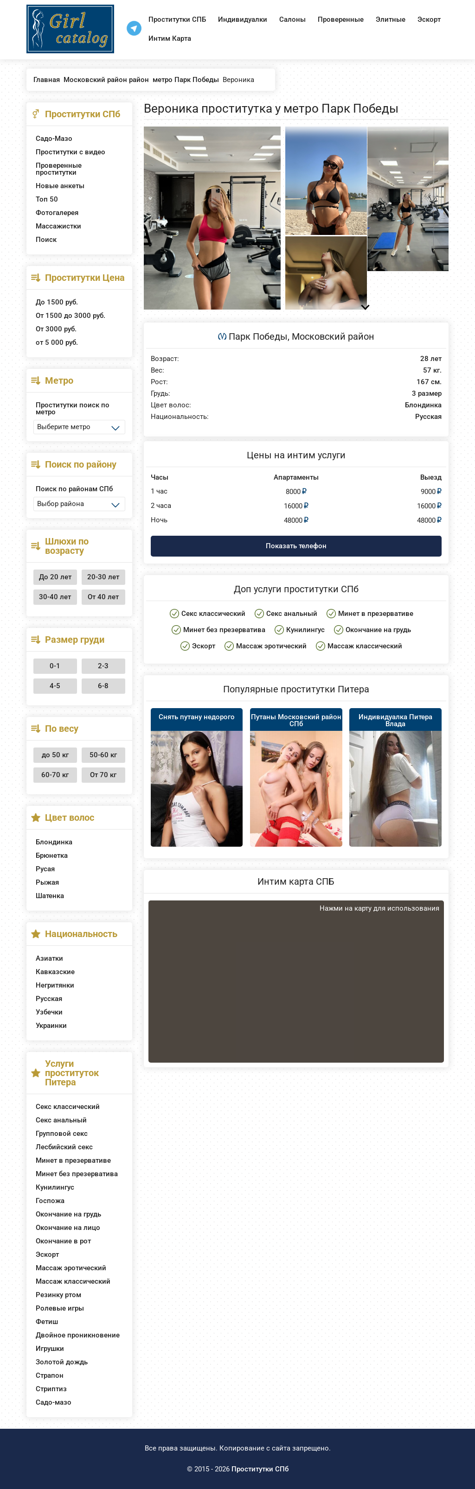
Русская (49, 999)
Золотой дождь (62, 1362)
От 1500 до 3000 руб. (70, 315)
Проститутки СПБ (177, 19)
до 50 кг (55, 755)
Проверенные (341, 19)
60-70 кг (55, 775)
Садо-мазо (53, 1402)
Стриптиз (51, 1389)
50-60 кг (103, 755)
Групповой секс (62, 1133)
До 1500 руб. (57, 302)
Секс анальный (61, 1120)
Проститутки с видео (70, 152)
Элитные (390, 19)
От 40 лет (103, 597)
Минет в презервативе (73, 1160)
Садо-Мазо (54, 138)
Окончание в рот (63, 1241)
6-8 (103, 686)
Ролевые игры (60, 1308)
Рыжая (47, 882)
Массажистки (58, 226)
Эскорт (429, 19)
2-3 (103, 666)
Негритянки (55, 985)
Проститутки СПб (260, 1469)
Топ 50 (47, 199)
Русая (45, 869)
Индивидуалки (242, 19)
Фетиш (47, 1322)
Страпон (50, 1375)
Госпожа (50, 1201)
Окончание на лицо (68, 1227)
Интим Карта (169, 38)
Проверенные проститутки (59, 169)
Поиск (46, 239)
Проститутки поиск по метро (72, 408)
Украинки (51, 1025)
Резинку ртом (58, 1295)
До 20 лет (55, 577)
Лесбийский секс (64, 1147)
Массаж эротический (71, 1268)
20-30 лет (103, 577)
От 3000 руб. (56, 329)
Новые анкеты (60, 186)
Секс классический (68, 1106)
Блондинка (54, 842)
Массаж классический (73, 1281)
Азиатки (49, 958)
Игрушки (50, 1348)
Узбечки (49, 1012)
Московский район (333, 336)
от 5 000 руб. (57, 342)
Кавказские (55, 972)
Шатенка (50, 896)
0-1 (55, 666)
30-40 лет (55, 597)
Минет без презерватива (77, 1174)
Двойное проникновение (78, 1335)
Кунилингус (55, 1187)
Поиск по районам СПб (74, 489)
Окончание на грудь (68, 1214)
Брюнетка (52, 855)
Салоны (292, 19)
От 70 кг (103, 775)
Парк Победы (258, 336)
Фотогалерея (57, 213)
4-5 (55, 686)
